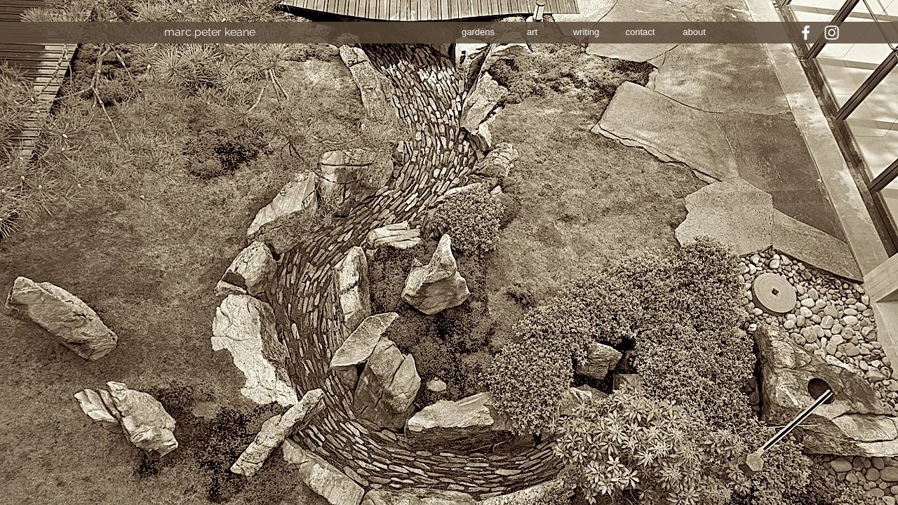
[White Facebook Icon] (805, 32)
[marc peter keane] (209, 32)
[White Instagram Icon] (831, 32)
